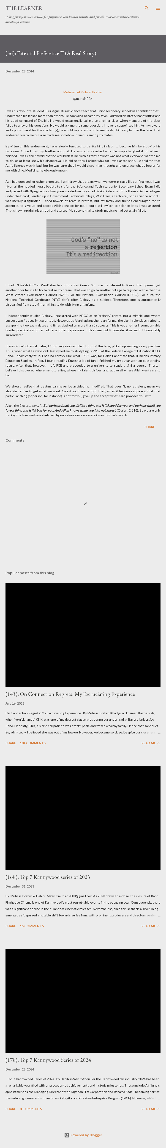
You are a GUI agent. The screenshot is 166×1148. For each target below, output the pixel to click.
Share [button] (149, 427)
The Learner (24, 8)
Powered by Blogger (83, 1135)
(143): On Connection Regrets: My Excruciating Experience (70, 693)
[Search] (147, 8)
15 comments (32, 926)
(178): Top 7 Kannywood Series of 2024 (48, 1059)
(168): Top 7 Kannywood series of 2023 (47, 876)
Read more (151, 743)
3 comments (31, 1109)
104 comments (33, 743)
